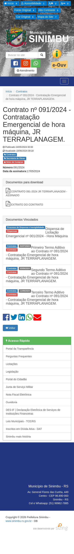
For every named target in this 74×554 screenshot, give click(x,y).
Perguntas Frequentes (19, 356)
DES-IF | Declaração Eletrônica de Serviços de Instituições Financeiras (33, 411)
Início (11, 3)
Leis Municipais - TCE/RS (21, 421)
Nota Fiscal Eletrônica (18, 394)
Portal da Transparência (20, 348)
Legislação (12, 371)
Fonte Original (24, 10)
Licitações (11, 363)
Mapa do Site (48, 17)
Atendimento (25, 70)
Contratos (21, 91)
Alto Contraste (48, 10)
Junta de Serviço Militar (19, 386)
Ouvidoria (11, 402)
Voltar (10, 327)
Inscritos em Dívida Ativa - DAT (24, 428)
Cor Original (25, 17)
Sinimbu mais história (18, 436)
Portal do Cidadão (16, 379)
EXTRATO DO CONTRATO (24, 203)
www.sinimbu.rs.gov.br (19, 520)
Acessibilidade (33, 3)
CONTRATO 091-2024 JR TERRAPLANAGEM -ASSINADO (36, 192)
